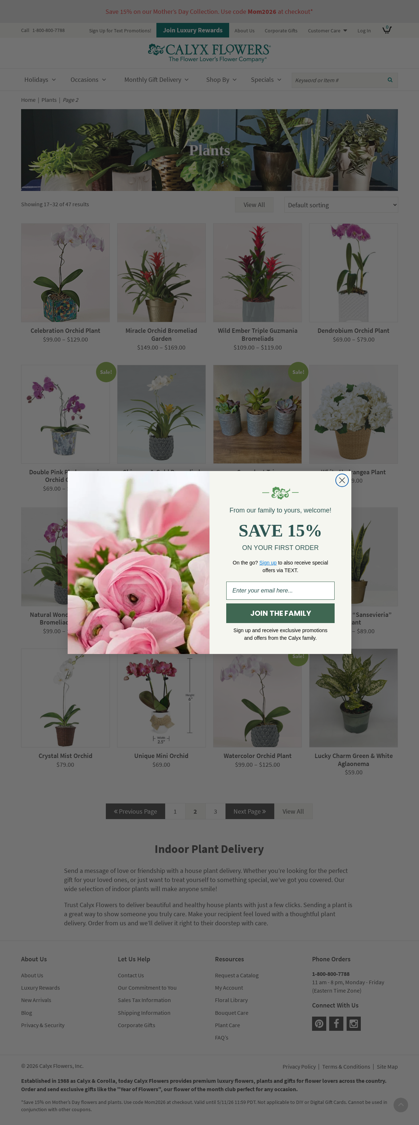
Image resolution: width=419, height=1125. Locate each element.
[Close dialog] (342, 480)
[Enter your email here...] (280, 591)
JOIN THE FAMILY (280, 613)
